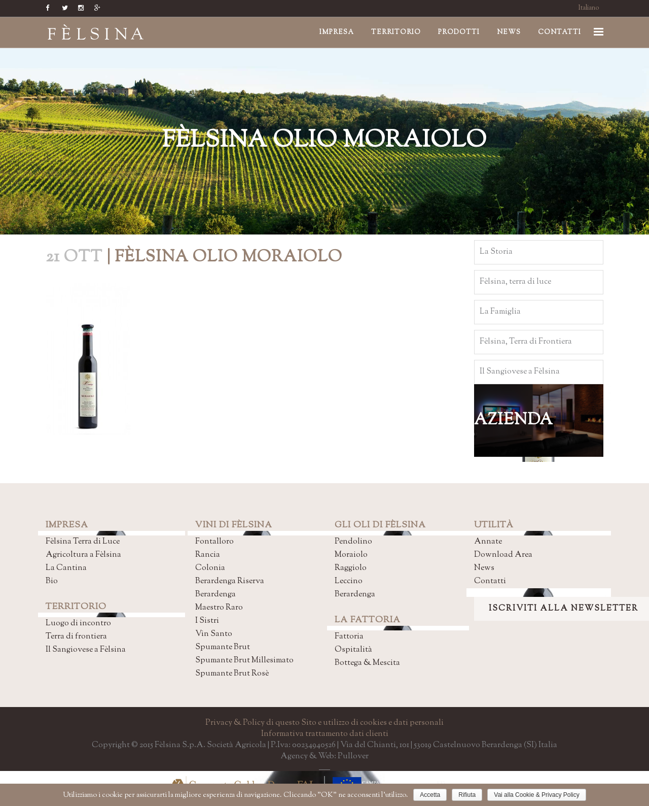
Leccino (349, 581)
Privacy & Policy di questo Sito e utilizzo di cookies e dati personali (324, 723)
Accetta (430, 794)
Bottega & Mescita (367, 663)
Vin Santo (213, 634)
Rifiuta (467, 794)
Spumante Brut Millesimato (244, 660)
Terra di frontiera (76, 637)
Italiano (589, 8)
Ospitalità (353, 650)
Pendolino (353, 542)
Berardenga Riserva (229, 581)
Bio (52, 581)
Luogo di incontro (78, 623)
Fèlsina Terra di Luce (83, 542)
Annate (488, 542)
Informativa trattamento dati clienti (324, 734)
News (484, 568)
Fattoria (349, 637)
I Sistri (207, 621)
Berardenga (215, 594)
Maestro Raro (219, 608)
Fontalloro (214, 542)
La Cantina (66, 568)
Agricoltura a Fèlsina (83, 555)
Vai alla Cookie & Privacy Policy (537, 794)
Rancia (207, 555)
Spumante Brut (222, 647)
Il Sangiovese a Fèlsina (86, 650)
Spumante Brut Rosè (232, 674)
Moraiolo (351, 555)
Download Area (503, 555)
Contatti (490, 581)
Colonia (210, 568)
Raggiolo (351, 568)
